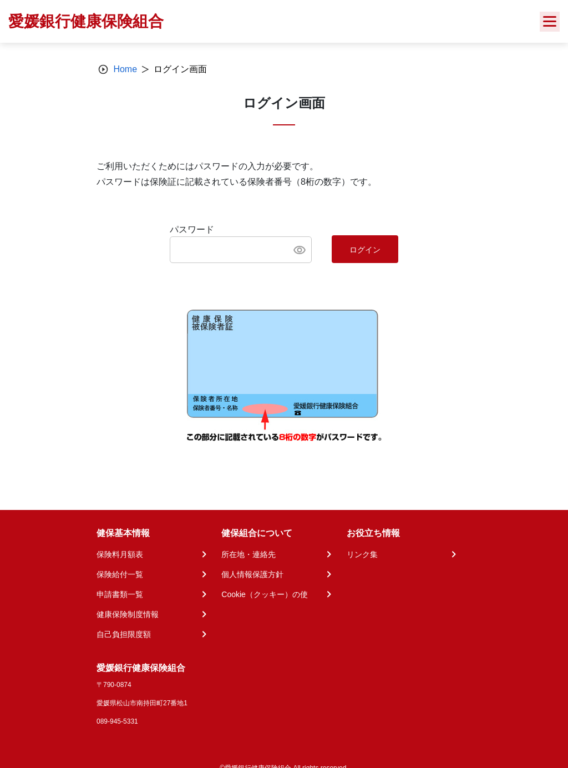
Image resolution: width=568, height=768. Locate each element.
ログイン (365, 249)
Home (125, 69)
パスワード (192, 229)
